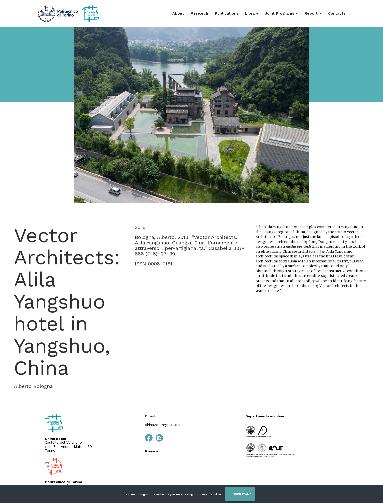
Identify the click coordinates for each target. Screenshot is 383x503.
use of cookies (212, 494)
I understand (240, 494)
